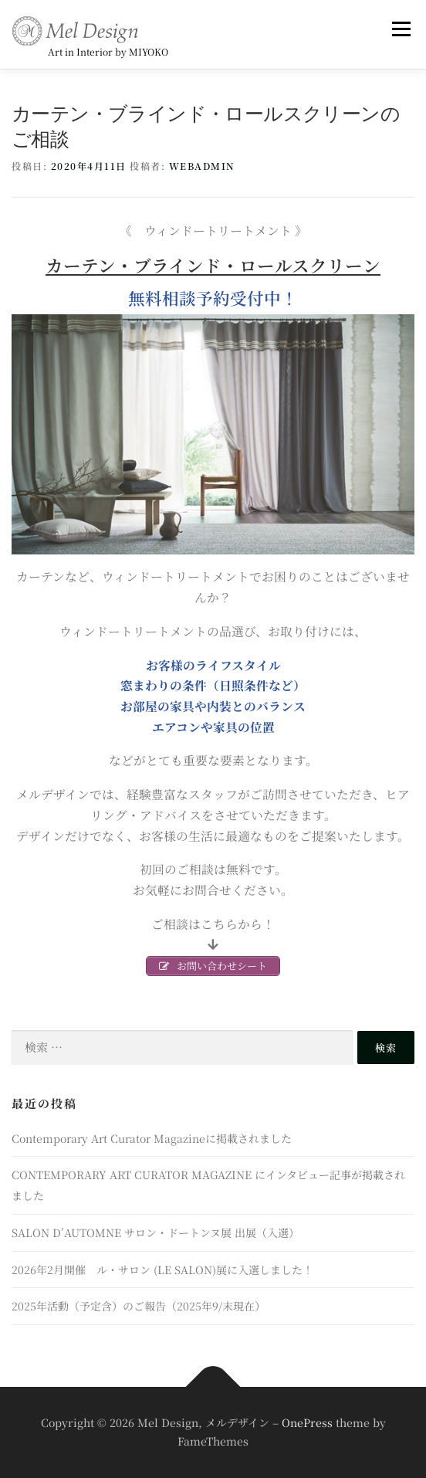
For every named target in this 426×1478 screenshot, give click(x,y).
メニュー (400, 29)
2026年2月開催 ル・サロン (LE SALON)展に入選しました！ (162, 1269)
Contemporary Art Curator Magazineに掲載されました (152, 1138)
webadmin (202, 165)
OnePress (307, 1422)
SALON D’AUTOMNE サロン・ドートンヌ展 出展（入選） (155, 1232)
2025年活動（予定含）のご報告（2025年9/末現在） (138, 1306)
